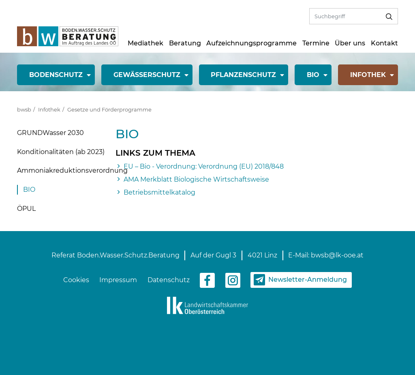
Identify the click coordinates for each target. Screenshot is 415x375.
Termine (315, 43)
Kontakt (384, 43)
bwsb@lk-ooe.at (337, 255)
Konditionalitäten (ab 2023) (61, 152)
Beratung (185, 43)
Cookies (76, 280)
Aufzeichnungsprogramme (251, 43)
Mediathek (145, 43)
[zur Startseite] (67, 36)
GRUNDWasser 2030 (50, 133)
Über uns (350, 43)
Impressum (118, 280)
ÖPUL (26, 208)
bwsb (24, 109)
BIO (29, 189)
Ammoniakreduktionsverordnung (72, 170)
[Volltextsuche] (345, 16)
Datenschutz (169, 280)
